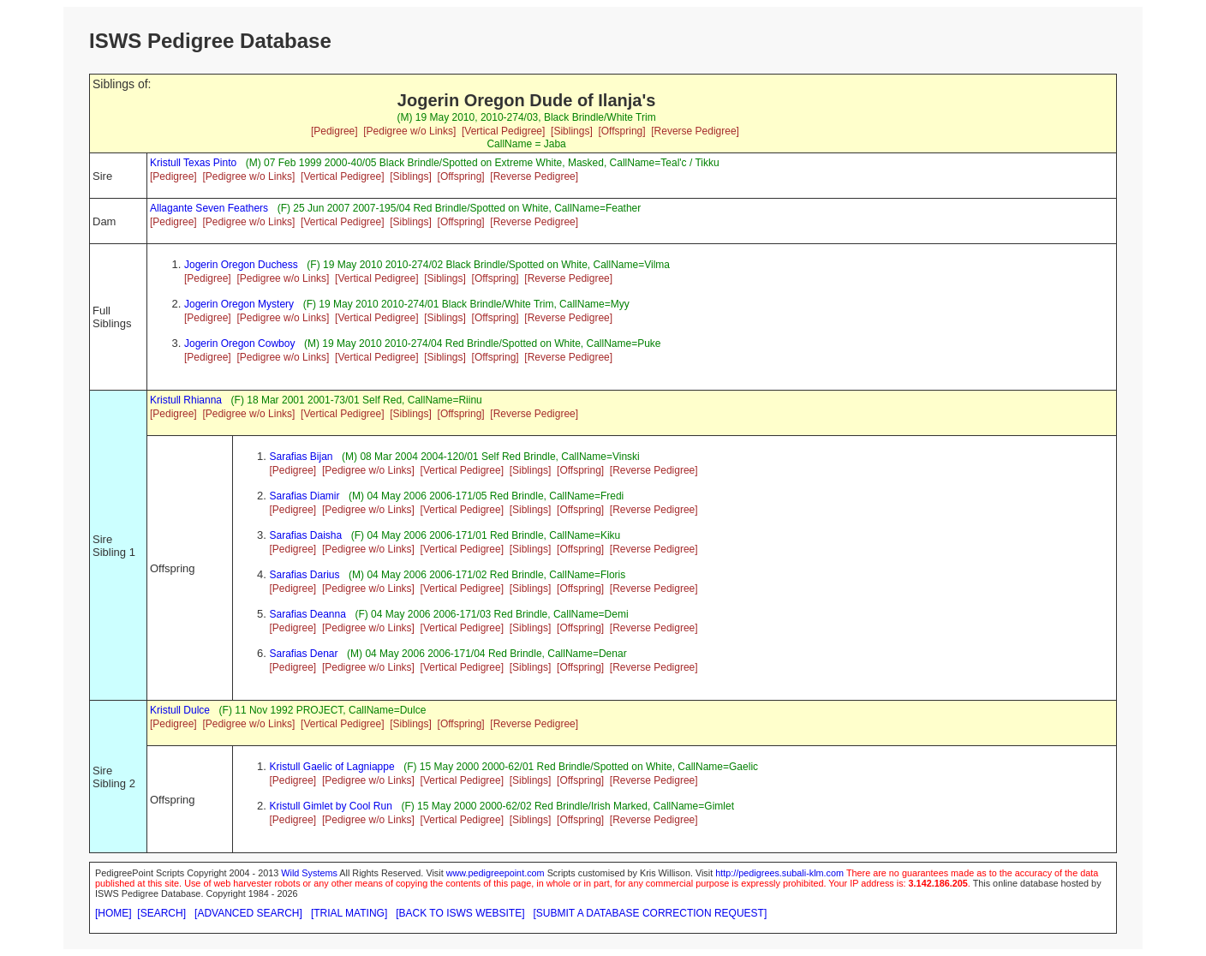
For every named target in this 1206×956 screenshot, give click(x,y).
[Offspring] (621, 131)
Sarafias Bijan (301, 457)
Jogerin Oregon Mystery (239, 304)
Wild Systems (309, 873)
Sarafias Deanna (308, 614)
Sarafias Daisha (306, 535)
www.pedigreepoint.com (495, 873)
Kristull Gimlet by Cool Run (331, 806)
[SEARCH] (161, 913)
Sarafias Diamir (305, 496)
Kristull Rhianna (186, 400)
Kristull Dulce (180, 710)
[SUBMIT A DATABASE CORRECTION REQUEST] (650, 913)
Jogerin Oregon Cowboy (239, 344)
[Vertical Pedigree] (503, 131)
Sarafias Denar (304, 654)
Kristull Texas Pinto (193, 163)
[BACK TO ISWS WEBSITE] (460, 913)
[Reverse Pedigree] (695, 131)
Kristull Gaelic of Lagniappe (332, 767)
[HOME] (113, 913)
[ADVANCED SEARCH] (248, 913)
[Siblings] (572, 131)
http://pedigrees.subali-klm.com (779, 873)
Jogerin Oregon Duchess (241, 265)
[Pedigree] (334, 131)
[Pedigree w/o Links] (409, 131)
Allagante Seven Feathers (209, 208)
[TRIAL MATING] (349, 913)
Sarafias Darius (305, 575)
